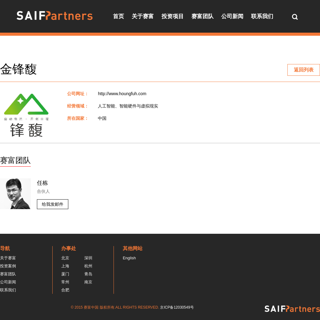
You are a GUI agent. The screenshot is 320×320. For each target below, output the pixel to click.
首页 (118, 16)
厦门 (65, 274)
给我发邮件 (52, 204)
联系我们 (262, 16)
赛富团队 (202, 16)
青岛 (88, 274)
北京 (65, 258)
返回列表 (304, 69)
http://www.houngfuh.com (122, 93)
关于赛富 (143, 16)
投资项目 (173, 16)
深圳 (88, 258)
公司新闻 (232, 16)
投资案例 (8, 266)
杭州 (88, 266)
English (129, 258)
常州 (65, 282)
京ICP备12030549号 (177, 307)
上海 (65, 266)
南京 (88, 282)
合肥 (65, 290)
